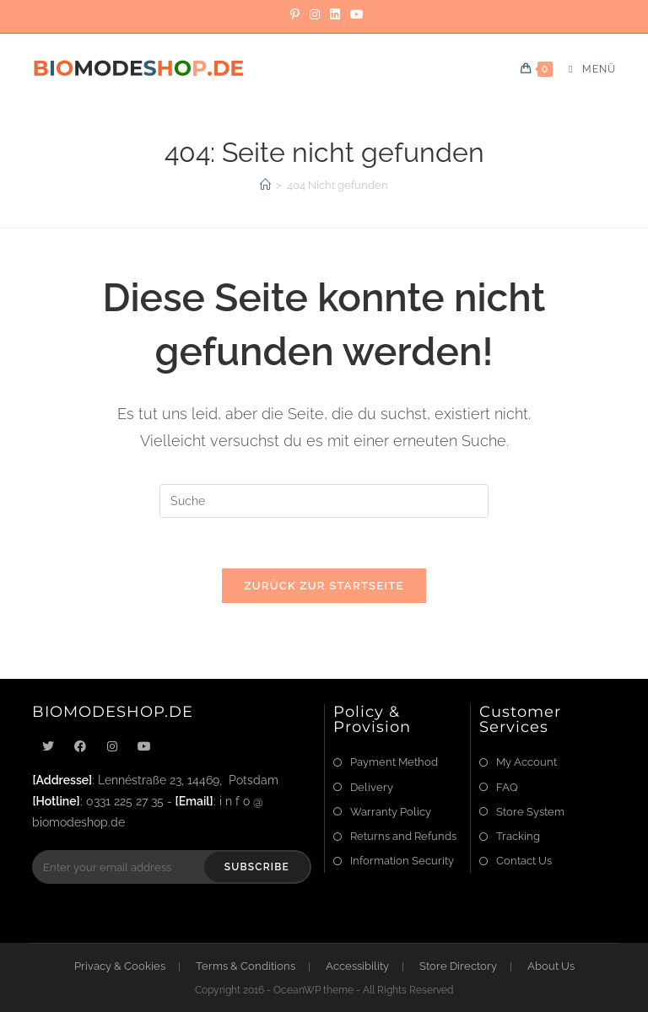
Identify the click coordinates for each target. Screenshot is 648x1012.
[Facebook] (80, 746)
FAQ (507, 787)
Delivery (371, 787)
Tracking (518, 836)
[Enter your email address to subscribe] (171, 867)
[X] (48, 746)
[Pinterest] (295, 14)
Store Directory (458, 966)
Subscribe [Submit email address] (256, 867)
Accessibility (357, 966)
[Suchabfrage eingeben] (324, 501)
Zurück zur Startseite (323, 585)
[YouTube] (354, 14)
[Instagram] (315, 14)
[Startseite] (265, 185)
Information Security (402, 860)
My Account (526, 762)
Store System (530, 811)
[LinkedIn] (335, 14)
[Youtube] (144, 746)
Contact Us (524, 860)
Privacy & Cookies (119, 966)
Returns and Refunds (403, 836)
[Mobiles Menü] (585, 69)
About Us (551, 966)
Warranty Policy (390, 811)
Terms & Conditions (245, 966)
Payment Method (394, 762)
